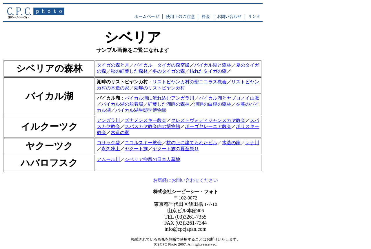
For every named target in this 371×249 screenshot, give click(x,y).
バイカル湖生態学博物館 (140, 110)
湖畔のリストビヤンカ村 (159, 87)
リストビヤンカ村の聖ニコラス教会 (189, 81)
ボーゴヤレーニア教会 (208, 126)
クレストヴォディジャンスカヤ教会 (208, 120)
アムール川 (108, 159)
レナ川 (252, 142)
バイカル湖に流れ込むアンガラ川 (159, 98)
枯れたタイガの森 (208, 71)
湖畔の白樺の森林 (212, 104)
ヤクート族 (136, 148)
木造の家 (120, 132)
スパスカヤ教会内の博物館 (152, 126)
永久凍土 (110, 148)
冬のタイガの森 (168, 71)
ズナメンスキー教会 (145, 120)
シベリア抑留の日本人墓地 (152, 159)
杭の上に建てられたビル (191, 142)
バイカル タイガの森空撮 (162, 65)
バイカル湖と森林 (212, 65)
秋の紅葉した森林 (129, 71)
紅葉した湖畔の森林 (169, 104)
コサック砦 (108, 142)
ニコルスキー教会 (143, 142)
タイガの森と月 (113, 65)
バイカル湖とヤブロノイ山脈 (229, 98)
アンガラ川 (108, 120)
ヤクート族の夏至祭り (175, 148)
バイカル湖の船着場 (122, 104)
